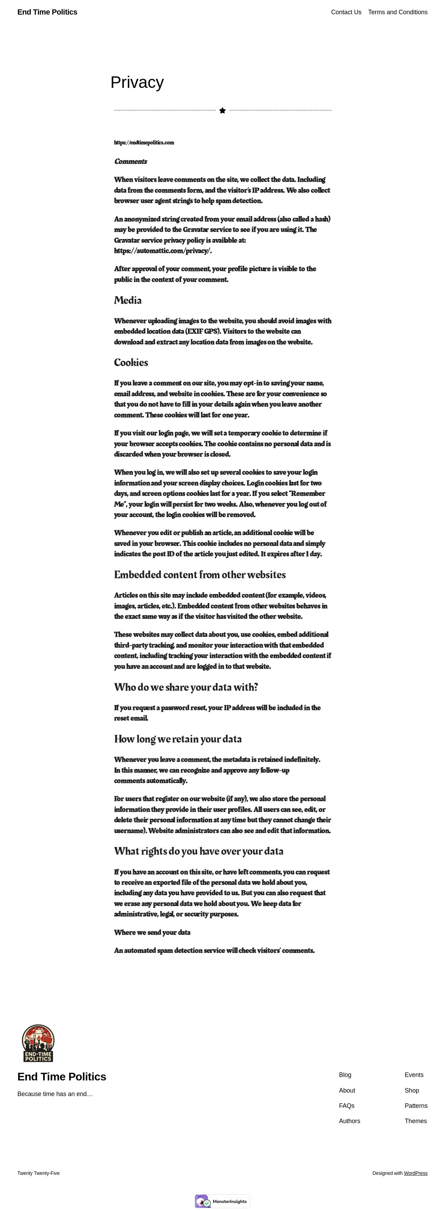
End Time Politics (47, 12)
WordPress (416, 1173)
